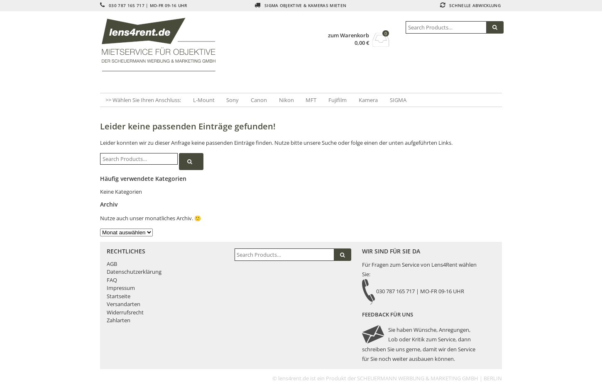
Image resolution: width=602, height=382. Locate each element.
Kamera (368, 100)
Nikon (286, 100)
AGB (112, 264)
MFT (311, 100)
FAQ (112, 280)
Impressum (121, 288)
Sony (232, 100)
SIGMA (398, 100)
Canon (259, 100)
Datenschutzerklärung (134, 271)
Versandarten (123, 304)
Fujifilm (337, 100)
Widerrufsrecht (125, 312)
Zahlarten (118, 320)
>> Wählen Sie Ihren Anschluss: (143, 100)
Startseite (118, 296)
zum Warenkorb (348, 35)
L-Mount (204, 100)
